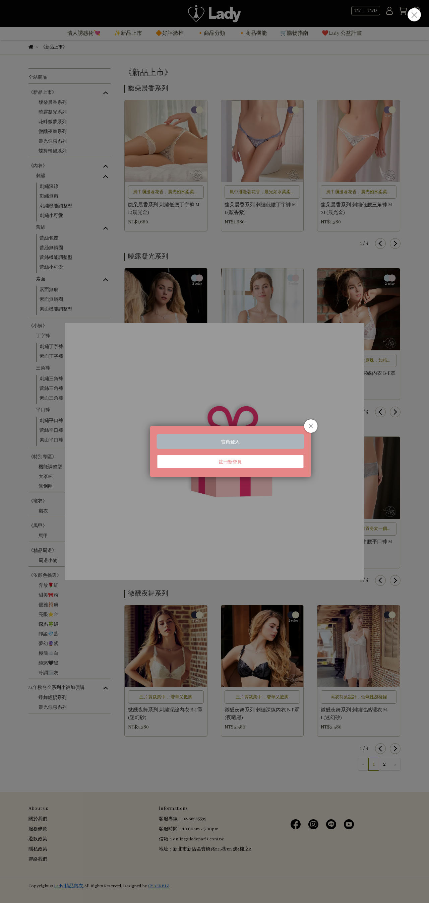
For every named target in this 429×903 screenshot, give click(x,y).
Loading (214, 451)
